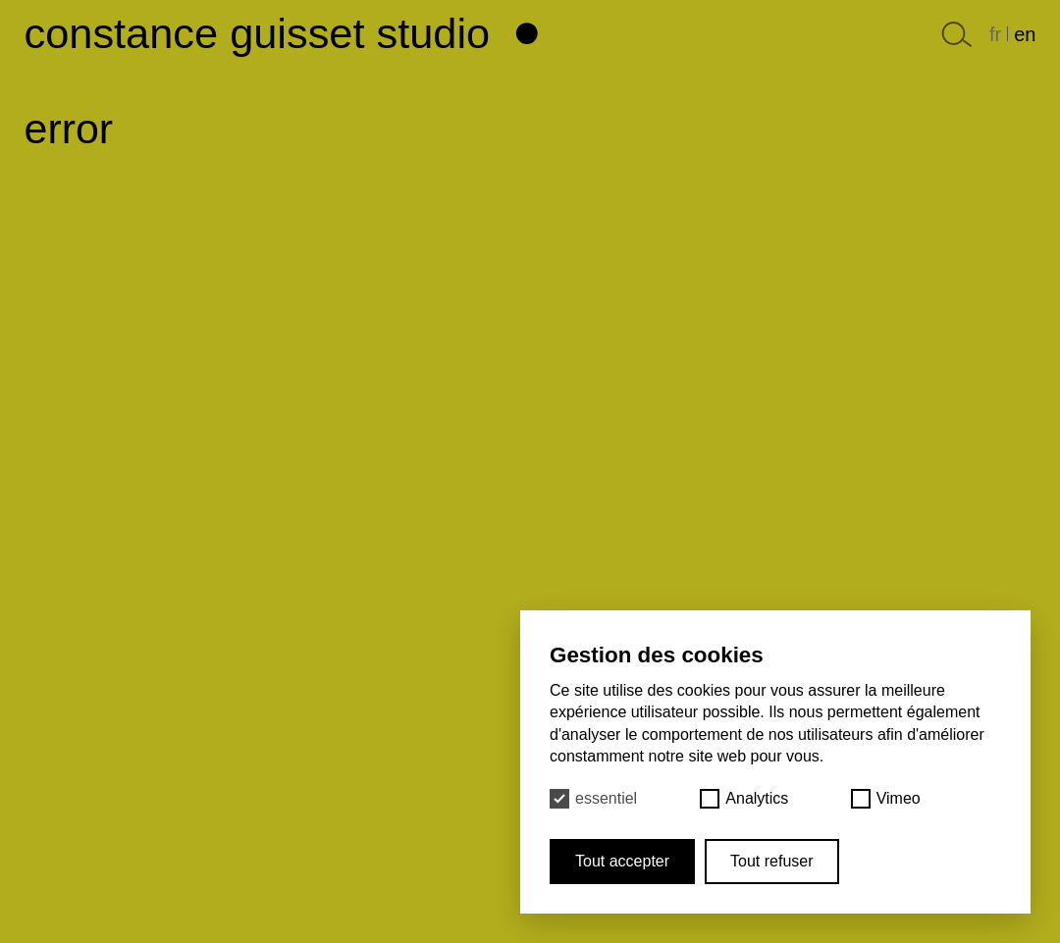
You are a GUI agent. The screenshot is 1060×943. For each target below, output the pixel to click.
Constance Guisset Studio (258, 33)
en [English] (1024, 34)
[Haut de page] (530, 27)
